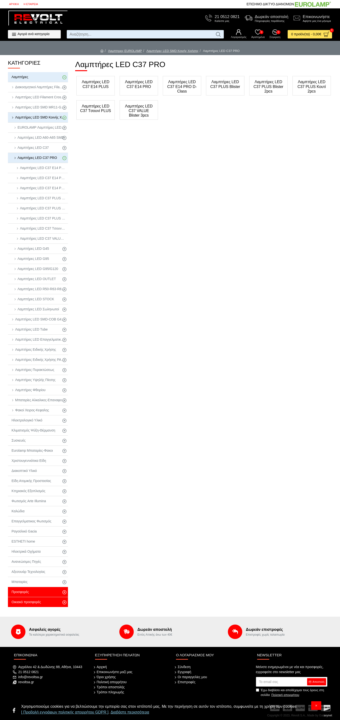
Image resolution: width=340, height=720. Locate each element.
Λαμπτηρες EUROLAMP (125, 51)
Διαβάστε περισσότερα (130, 712)
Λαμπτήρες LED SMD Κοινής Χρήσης (172, 51)
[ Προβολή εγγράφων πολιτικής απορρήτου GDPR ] (65, 712)
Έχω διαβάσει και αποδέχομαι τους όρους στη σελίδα (290, 692)
